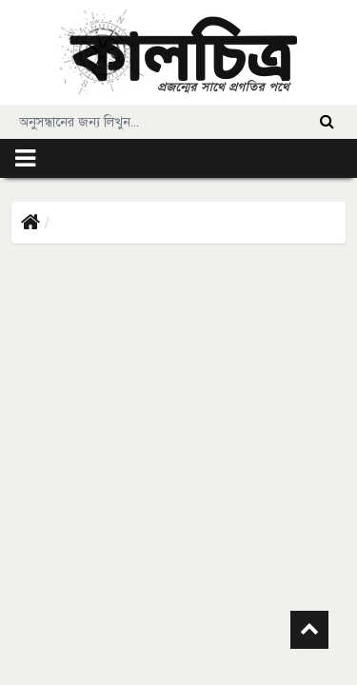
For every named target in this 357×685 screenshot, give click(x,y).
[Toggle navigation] (25, 158)
